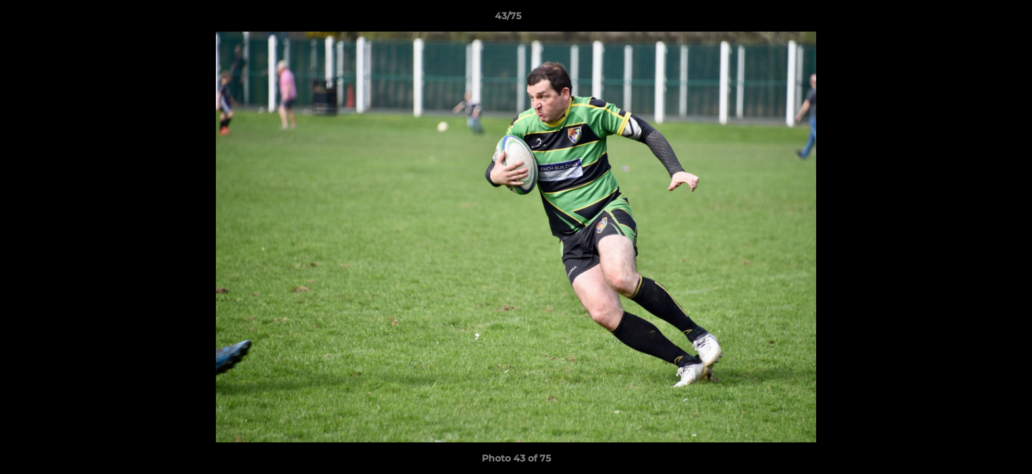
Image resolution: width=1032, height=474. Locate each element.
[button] (977, 19)
